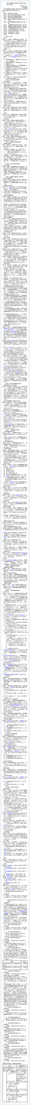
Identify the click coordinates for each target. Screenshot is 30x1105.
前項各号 (12, 482)
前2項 (18, 372)
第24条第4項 (9, 871)
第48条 (6, 913)
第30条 (14, 560)
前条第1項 (6, 328)
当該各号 (15, 56)
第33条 (18, 552)
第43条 (8, 882)
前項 (10, 129)
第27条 (18, 495)
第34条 (23, 552)
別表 (11, 570)
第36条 (8, 875)
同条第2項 (7, 667)
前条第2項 (9, 746)
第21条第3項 (9, 868)
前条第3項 (6, 674)
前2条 (12, 586)
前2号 (7, 730)
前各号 (7, 476)
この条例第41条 (22, 911)
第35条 (8, 874)
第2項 (12, 328)
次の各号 (16, 55)
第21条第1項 (9, 879)
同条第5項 (14, 331)
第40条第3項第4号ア (16, 704)
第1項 (10, 94)
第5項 (13, 674)
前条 (10, 187)
